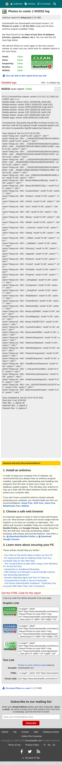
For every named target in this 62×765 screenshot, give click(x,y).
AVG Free (38, 503)
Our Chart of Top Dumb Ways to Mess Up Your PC (28, 555)
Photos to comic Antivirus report (32, 665)
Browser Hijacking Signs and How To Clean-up (26, 577)
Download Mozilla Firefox (21, 536)
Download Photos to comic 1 (17, 688)
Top (14, 732)
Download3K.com (33, 740)
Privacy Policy (32, 745)
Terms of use (14, 745)
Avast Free (27, 503)
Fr (45, 745)
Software (16, 3)
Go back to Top (31, 758)
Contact (25, 732)
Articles (30, 3)
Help (36, 732)
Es (54, 745)
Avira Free (50, 503)
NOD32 (25, 506)
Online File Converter (31, 736)
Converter (44, 3)
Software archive (51, 732)
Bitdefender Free (11, 506)
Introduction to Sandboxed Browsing (21, 569)
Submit (4, 732)
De (49, 745)
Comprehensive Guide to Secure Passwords (25, 580)
